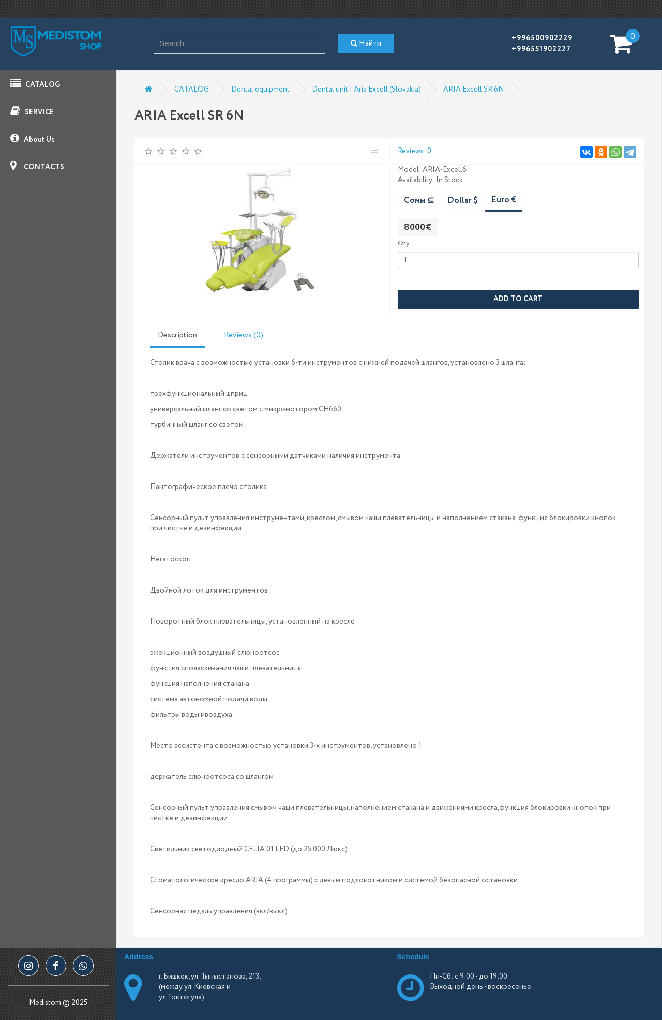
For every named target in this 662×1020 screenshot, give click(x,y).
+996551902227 (541, 49)
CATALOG (35, 84)
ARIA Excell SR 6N (473, 89)
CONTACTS (37, 166)
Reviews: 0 (414, 151)
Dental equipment (260, 89)
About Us (32, 139)
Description (177, 335)
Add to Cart (518, 299)
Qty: (404, 243)
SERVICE (32, 111)
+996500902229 (542, 38)
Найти (366, 43)
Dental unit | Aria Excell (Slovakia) (366, 89)
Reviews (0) (243, 335)
